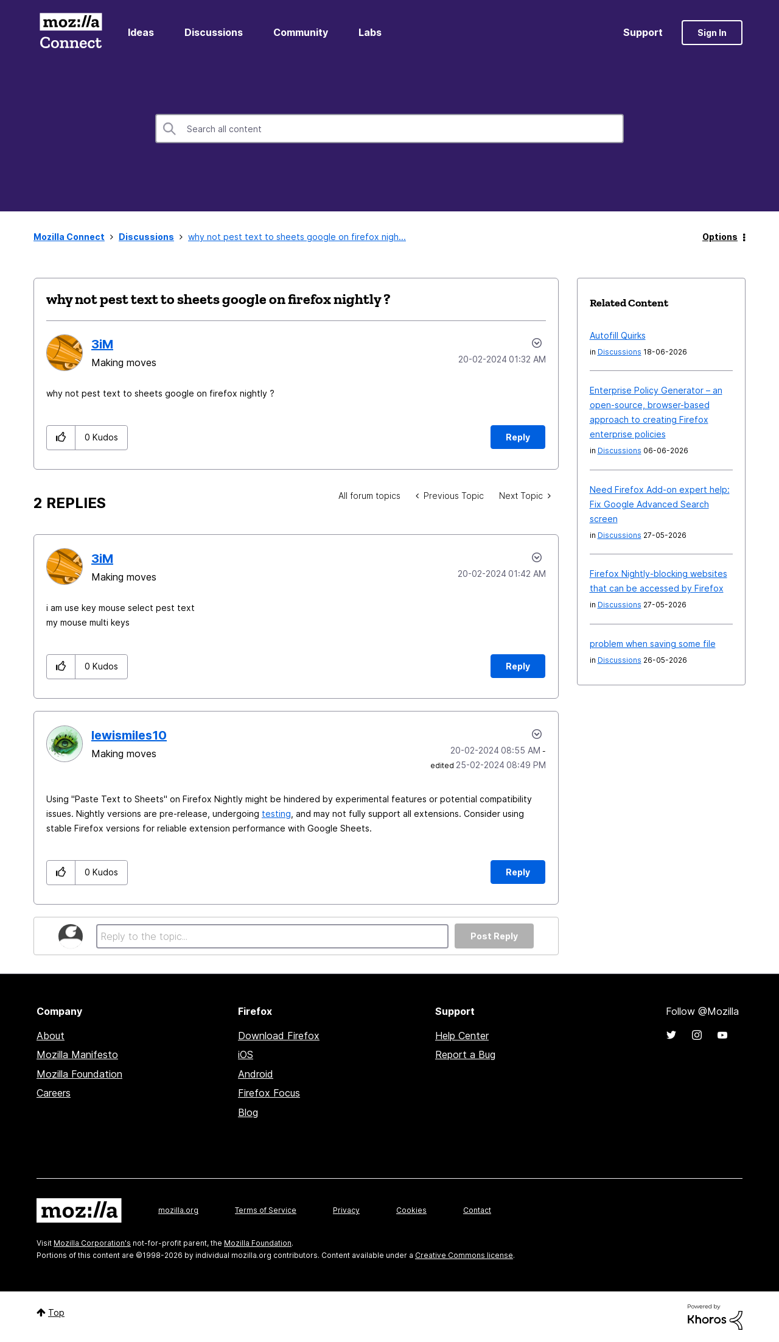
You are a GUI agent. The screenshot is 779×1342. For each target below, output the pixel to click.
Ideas (141, 32)
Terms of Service (265, 1210)
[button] (61, 438)
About (51, 1035)
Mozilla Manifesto (77, 1054)
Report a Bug (465, 1054)
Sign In (712, 32)
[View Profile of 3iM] (102, 344)
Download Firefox (279, 1035)
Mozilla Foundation (79, 1074)
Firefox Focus (269, 1093)
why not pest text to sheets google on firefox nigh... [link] (297, 236)
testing (276, 813)
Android (255, 1074)
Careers (54, 1093)
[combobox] (389, 128)
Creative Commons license (464, 1255)
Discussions (213, 32)
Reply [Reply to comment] (518, 666)
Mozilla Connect (71, 32)
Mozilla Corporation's (92, 1243)
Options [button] (720, 236)
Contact (477, 1210)
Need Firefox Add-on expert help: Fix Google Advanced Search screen (660, 504)
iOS (245, 1054)
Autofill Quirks (618, 335)
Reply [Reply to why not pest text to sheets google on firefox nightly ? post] (518, 437)
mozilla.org (178, 1210)
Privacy (346, 1210)
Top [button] (56, 1312)
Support (643, 32)
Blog (248, 1112)
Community (300, 32)
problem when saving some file (653, 643)
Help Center (462, 1035)
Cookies (411, 1210)
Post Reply (494, 936)
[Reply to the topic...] (272, 936)
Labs (370, 32)
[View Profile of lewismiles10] (129, 735)
